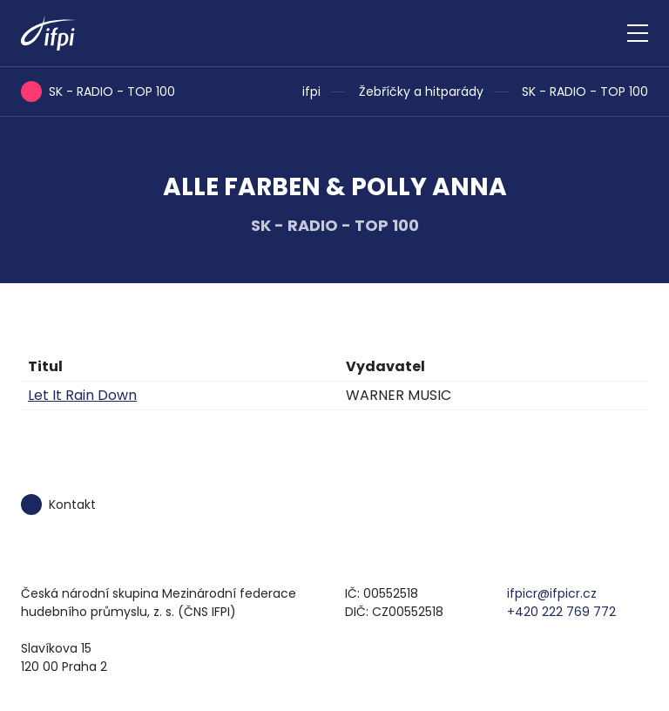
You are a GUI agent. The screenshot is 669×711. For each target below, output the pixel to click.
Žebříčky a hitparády (421, 91)
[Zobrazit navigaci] (637, 33)
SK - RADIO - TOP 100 (585, 91)
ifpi (311, 91)
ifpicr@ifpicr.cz (552, 593)
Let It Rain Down (82, 395)
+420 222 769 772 (561, 611)
